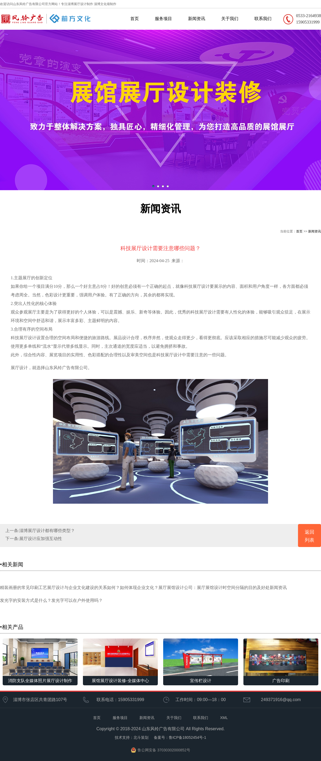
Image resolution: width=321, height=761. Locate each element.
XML (224, 718)
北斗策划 (140, 737)
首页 (134, 18)
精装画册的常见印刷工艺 (23, 587)
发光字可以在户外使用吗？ (77, 600)
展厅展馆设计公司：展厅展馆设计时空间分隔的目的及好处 (214, 587)
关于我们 (229, 18)
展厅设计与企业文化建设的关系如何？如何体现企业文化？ (102, 587)
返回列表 (309, 536)
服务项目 (163, 18)
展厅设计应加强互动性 (40, 538)
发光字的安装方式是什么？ (25, 600)
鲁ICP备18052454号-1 (187, 737)
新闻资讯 (196, 18)
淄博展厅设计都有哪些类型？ (47, 530)
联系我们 (263, 18)
